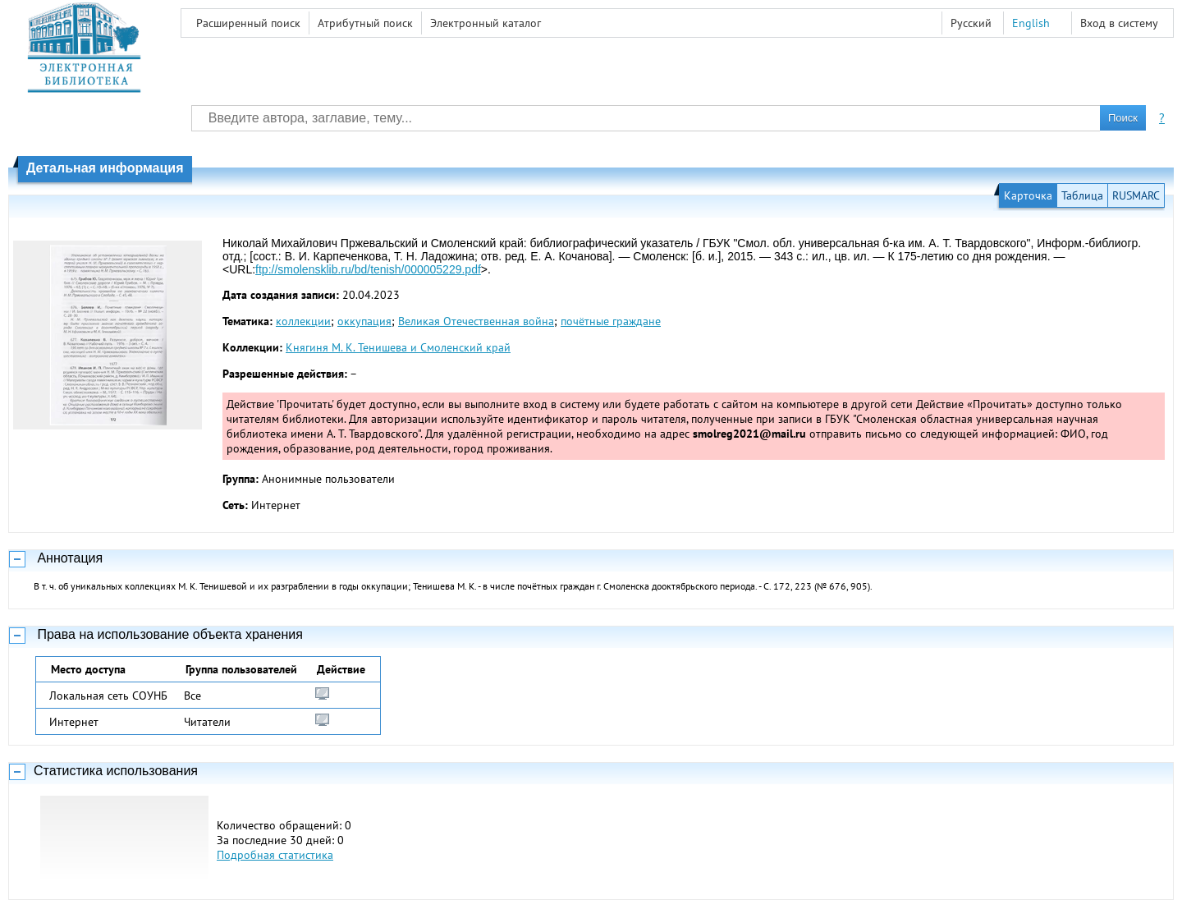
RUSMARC (1136, 195)
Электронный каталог (485, 23)
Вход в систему (1119, 23)
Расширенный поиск (248, 23)
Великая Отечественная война (476, 321)
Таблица (1082, 195)
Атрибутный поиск (365, 23)
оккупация (364, 321)
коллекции (303, 321)
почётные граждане (611, 321)
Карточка (1028, 195)
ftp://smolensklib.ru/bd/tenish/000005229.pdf (368, 269)
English (1031, 23)
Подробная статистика (275, 854)
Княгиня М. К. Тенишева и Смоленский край (398, 347)
